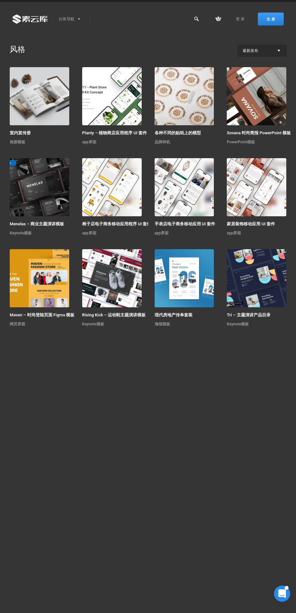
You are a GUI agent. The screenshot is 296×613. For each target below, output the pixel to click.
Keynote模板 (21, 233)
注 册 (271, 19)
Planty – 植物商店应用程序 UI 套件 (114, 132)
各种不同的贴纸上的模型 (178, 132)
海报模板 (162, 324)
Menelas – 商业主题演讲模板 (37, 223)
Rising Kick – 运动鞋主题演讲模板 (114, 314)
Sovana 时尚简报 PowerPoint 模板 (259, 132)
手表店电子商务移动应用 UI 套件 (185, 223)
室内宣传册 (20, 132)
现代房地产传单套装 (173, 314)
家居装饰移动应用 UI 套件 (251, 223)
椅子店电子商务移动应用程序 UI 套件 (116, 223)
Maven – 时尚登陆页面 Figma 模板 (42, 314)
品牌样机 (162, 142)
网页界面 (17, 324)
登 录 (240, 19)
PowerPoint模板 (241, 142)
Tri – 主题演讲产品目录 (248, 314)
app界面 (89, 142)
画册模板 (17, 142)
